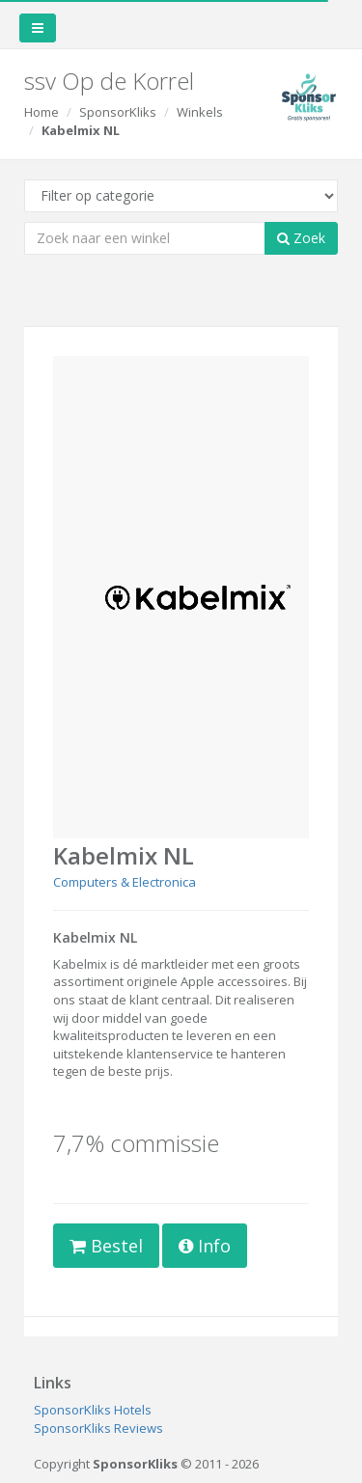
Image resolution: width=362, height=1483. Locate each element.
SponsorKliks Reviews (98, 1428)
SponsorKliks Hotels (93, 1409)
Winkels (200, 112)
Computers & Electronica (124, 882)
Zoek (301, 238)
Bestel (106, 1245)
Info (205, 1245)
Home (41, 112)
